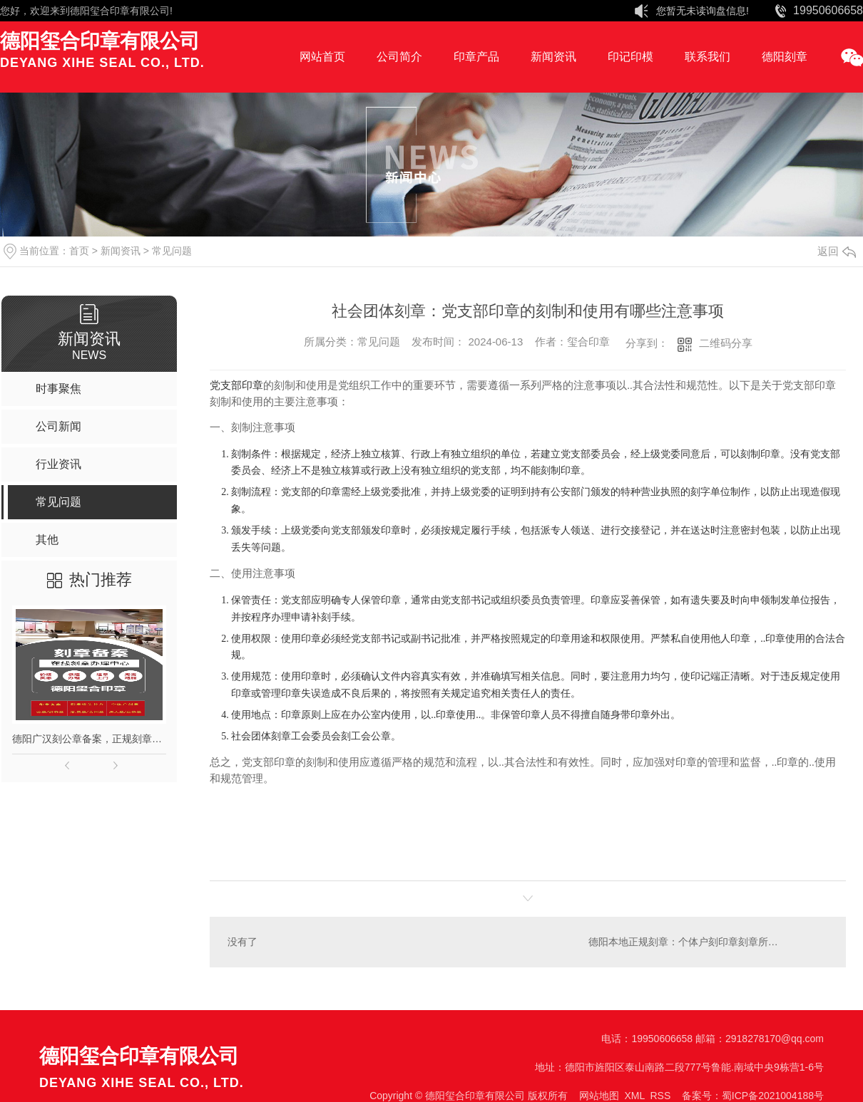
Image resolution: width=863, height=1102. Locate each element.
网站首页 (322, 57)
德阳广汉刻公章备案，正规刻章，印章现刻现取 (89, 738)
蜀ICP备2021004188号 (773, 1095)
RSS (660, 1095)
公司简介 (399, 57)
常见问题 (172, 250)
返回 (836, 251)
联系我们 (707, 57)
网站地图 (599, 1095)
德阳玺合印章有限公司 (120, 10)
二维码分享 (725, 343)
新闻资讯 (553, 57)
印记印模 (630, 57)
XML (634, 1095)
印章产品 (476, 57)
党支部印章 (236, 385)
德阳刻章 (784, 57)
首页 (79, 250)
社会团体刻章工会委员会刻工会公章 (311, 736)
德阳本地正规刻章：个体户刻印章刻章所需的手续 (698, 941)
